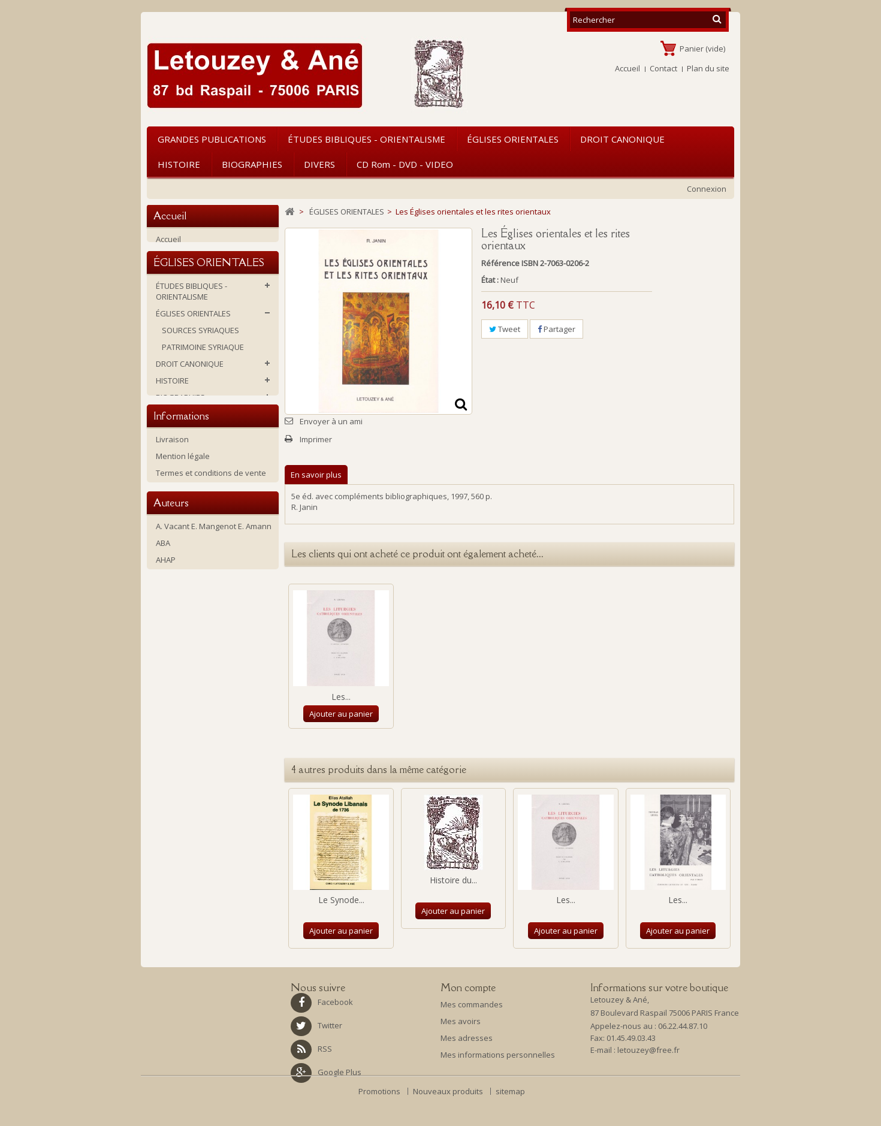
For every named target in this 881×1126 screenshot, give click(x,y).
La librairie (175, 622)
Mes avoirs (461, 1021)
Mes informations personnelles (498, 1054)
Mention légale (183, 572)
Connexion (706, 188)
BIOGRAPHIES (252, 164)
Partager (556, 329)
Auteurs (171, 656)
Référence (500, 263)
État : (490, 279)
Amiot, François (183, 732)
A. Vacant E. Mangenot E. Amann (213, 682)
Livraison (172, 555)
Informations (181, 529)
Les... (341, 696)
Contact (663, 68)
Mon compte (468, 987)
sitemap (510, 1117)
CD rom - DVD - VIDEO (405, 164)
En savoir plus (316, 474)
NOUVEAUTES (180, 496)
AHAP (166, 715)
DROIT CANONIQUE (622, 139)
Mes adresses (467, 1038)
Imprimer (316, 439)
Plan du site (708, 68)
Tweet (504, 329)
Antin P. (169, 749)
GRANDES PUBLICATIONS (212, 139)
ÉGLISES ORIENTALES (513, 139)
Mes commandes (472, 1004)
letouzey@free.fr (648, 1052)
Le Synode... (341, 899)
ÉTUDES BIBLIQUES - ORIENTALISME (366, 139)
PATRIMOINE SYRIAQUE (203, 362)
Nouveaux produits (449, 1117)
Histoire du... (453, 880)
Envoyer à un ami (331, 421)
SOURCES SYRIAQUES (200, 345)
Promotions (380, 1117)
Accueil (627, 68)
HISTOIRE (179, 164)
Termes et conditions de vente (211, 589)
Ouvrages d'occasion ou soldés (213, 479)
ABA (163, 698)
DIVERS (319, 164)
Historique (175, 605)
